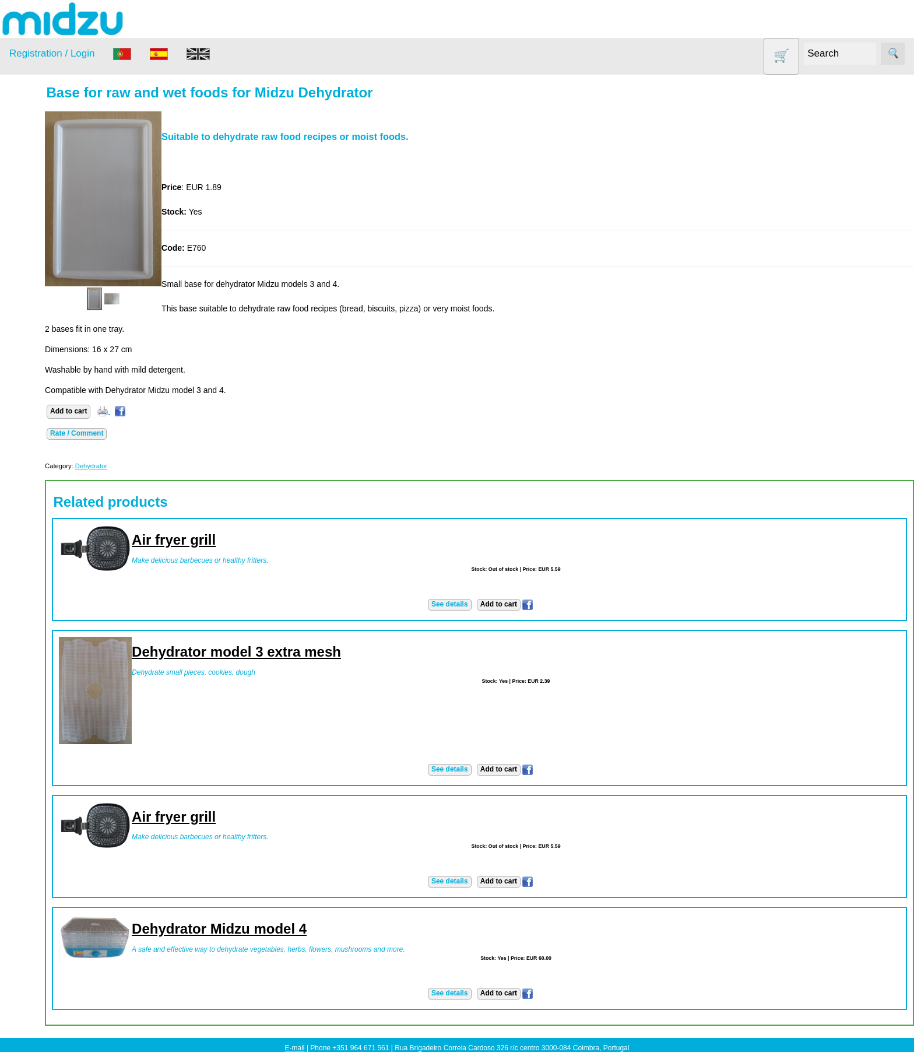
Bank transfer (61, 603)
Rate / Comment (148, 433)
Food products (51, 245)
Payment (25, 571)
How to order (60, 436)
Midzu (48, 758)
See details (485, 604)
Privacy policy (62, 520)
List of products (65, 983)
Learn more (30, 1015)
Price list (52, 454)
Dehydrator (44, 200)
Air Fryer (40, 178)
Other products (52, 267)
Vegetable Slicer (54, 334)
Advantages (58, 538)
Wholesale (28, 902)
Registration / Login (51, 53)
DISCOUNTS (49, 222)
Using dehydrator (68, 870)
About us (53, 418)
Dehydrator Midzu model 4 (290, 929)
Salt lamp (41, 289)
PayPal (50, 639)
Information (29, 386)
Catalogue (56, 472)
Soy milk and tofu (56, 312)
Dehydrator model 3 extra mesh (308, 652)
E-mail (295, 1048)
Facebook (27, 726)
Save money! (33, 790)
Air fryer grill (245, 540)
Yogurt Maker (49, 357)
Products (25, 148)
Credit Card (58, 621)
